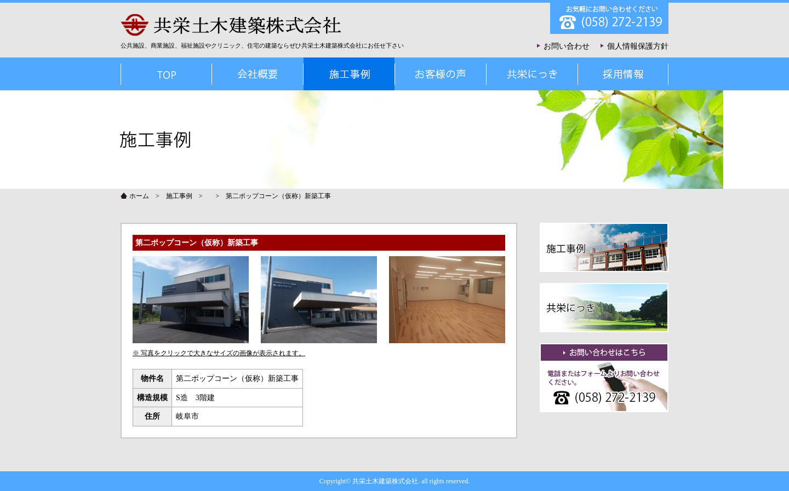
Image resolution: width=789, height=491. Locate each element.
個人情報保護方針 (637, 46)
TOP (166, 73)
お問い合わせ (567, 46)
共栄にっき (532, 73)
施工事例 (179, 196)
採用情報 (623, 73)
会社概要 (257, 73)
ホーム (139, 196)
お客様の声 (440, 73)
